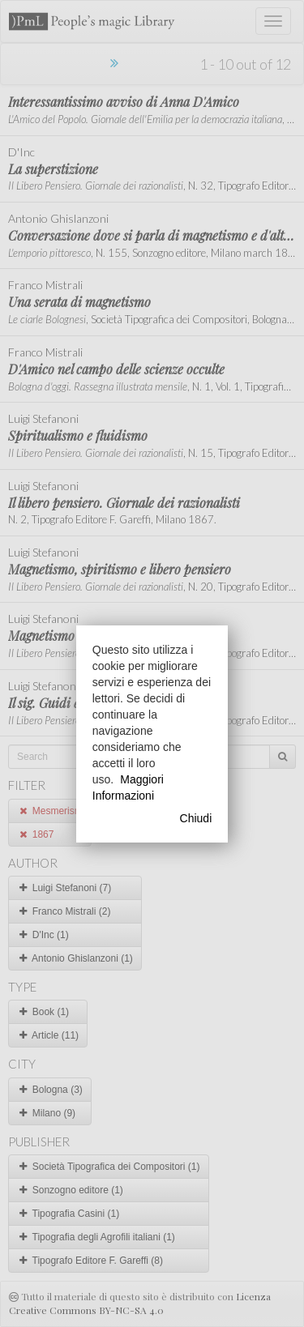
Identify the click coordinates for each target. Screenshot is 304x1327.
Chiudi (196, 818)
